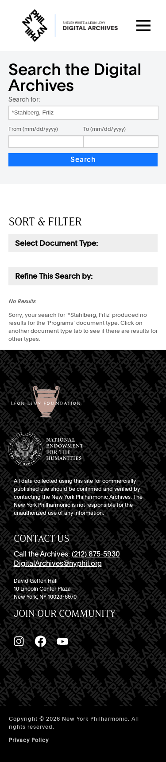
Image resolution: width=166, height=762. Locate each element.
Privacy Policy (29, 740)
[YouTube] (62, 641)
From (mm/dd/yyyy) (33, 129)
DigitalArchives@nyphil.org (58, 563)
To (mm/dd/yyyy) (104, 129)
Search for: (24, 99)
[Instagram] (19, 641)
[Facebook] (40, 641)
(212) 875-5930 (96, 554)
